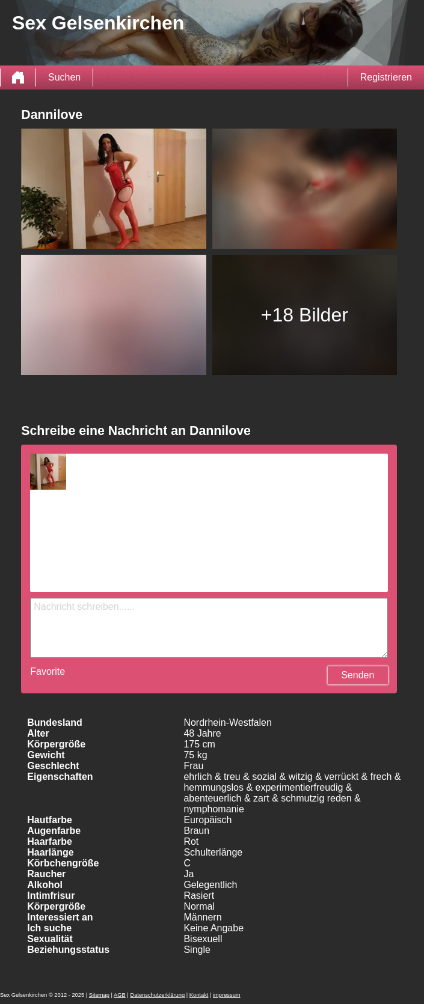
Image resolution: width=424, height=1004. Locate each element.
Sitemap (99, 995)
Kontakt (199, 995)
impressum (227, 995)
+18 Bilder (304, 315)
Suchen (64, 77)
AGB (120, 995)
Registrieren (386, 77)
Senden (357, 675)
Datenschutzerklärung (157, 995)
